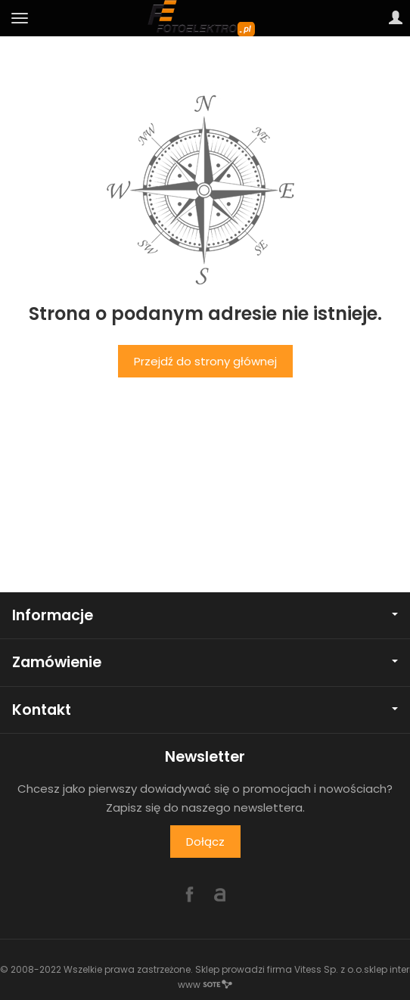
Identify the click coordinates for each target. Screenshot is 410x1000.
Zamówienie (205, 662)
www (205, 984)
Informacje (205, 615)
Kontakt (205, 710)
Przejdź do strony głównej (205, 361)
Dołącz (205, 841)
